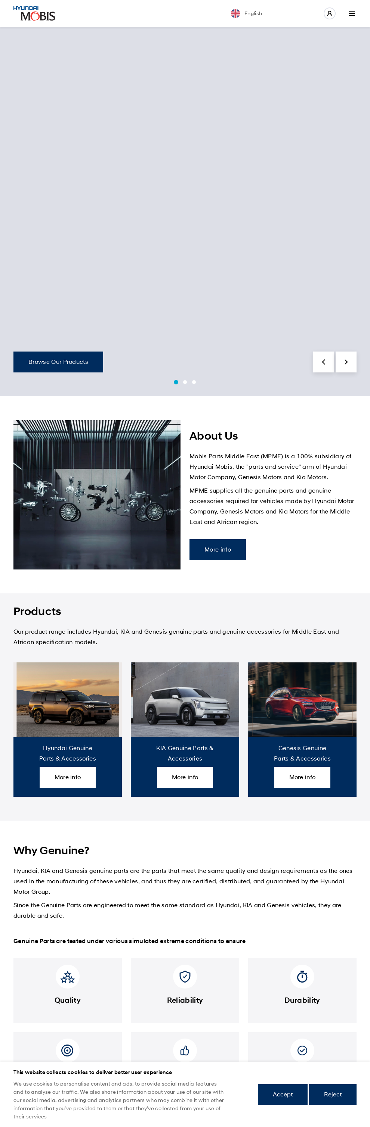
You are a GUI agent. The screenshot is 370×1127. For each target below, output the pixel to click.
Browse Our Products (58, 361)
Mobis (34, 13)
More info (217, 549)
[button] (323, 362)
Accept (283, 1094)
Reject (333, 1094)
